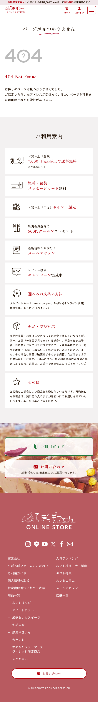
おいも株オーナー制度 (71, 565)
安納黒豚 (18, 625)
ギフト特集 (64, 573)
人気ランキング (67, 558)
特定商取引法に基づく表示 (26, 588)
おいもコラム (65, 580)
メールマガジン (67, 588)
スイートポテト (23, 610)
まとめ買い (20, 659)
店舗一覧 (62, 595)
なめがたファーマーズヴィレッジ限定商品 (27, 649)
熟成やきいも (21, 632)
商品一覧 (14, 595)
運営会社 (14, 558)
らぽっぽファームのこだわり (28, 565)
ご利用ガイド (17, 573)
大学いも (18, 639)
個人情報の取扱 (19, 580)
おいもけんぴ (21, 602)
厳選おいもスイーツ (26, 617)
